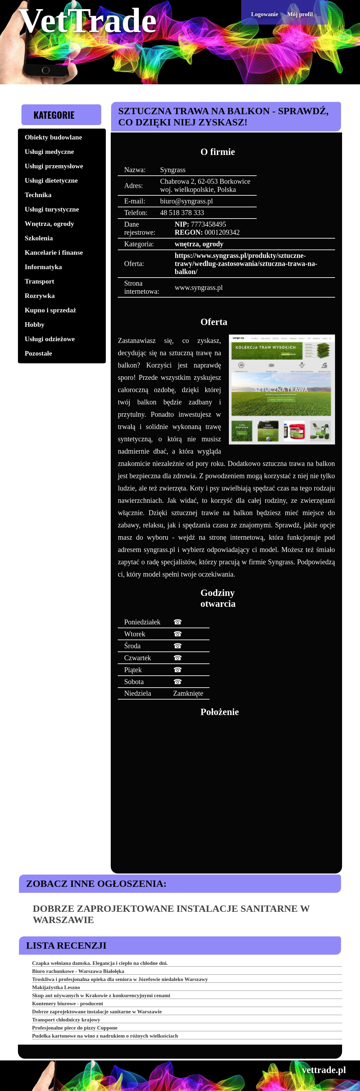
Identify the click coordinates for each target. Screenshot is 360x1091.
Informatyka (43, 267)
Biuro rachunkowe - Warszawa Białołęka (78, 971)
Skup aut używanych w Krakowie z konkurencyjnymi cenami (101, 995)
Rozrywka (40, 295)
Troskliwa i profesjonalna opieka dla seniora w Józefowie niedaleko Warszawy (120, 979)
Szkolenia (39, 238)
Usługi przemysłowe (54, 166)
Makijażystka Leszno (56, 987)
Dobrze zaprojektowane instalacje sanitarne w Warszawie (97, 1011)
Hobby (34, 324)
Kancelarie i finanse (54, 252)
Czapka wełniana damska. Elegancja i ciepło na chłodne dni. (100, 963)
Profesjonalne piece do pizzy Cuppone (74, 1028)
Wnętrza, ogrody (49, 223)
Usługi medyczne (49, 151)
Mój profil (300, 14)
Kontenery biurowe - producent (67, 1003)
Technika (38, 195)
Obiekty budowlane (53, 137)
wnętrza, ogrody (199, 244)
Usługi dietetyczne (51, 180)
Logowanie (264, 14)
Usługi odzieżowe (50, 339)
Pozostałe (38, 353)
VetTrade (87, 20)
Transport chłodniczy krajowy (66, 1019)
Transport (39, 281)
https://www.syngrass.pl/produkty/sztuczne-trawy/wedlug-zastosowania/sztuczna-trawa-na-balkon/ (246, 263)
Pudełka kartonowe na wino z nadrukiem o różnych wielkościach (105, 1036)
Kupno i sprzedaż (50, 310)
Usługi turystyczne (52, 209)
